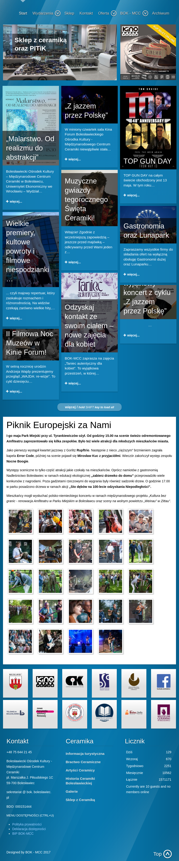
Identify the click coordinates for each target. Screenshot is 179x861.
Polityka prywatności (27, 824)
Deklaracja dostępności (29, 829)
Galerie (72, 791)
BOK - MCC (134, 13)
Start (23, 13)
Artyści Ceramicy (80, 770)
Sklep (69, 13)
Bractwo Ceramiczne (83, 762)
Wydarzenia (47, 13)
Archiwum (160, 13)
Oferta (107, 13)
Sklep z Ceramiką (80, 800)
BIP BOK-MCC (23, 833)
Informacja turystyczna (85, 754)
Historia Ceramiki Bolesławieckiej (80, 781)
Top (157, 854)
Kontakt (86, 13)
